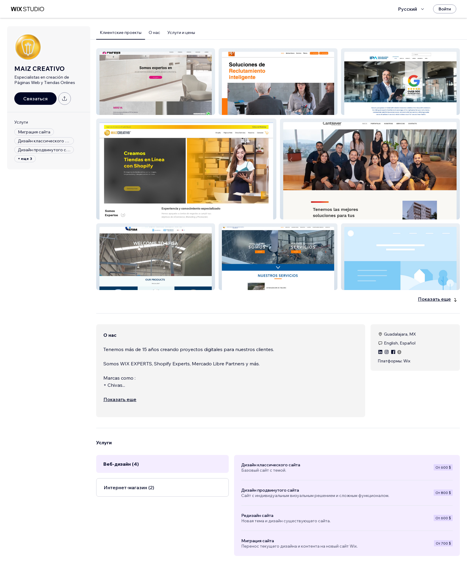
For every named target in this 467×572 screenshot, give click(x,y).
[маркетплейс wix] (27, 9)
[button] (155, 81)
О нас (154, 32)
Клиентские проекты (120, 32)
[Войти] (444, 8)
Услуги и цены (181, 32)
